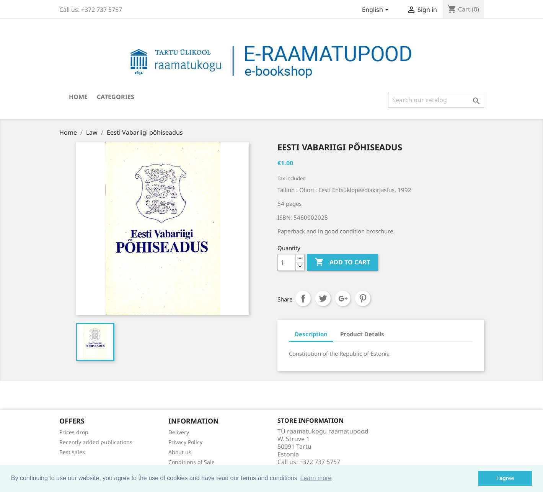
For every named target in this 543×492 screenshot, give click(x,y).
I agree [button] (505, 478)
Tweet (323, 298)
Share (303, 298)
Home (78, 97)
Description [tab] (311, 334)
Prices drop (73, 432)
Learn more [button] (315, 478)
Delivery (178, 432)
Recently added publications (95, 442)
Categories (115, 97)
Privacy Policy (185, 442)
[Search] (436, 100)
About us (179, 452)
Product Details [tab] (362, 334)
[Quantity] (286, 262)
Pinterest (362, 298)
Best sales (72, 452)
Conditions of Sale (191, 462)
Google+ (343, 298)
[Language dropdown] (376, 10)
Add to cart (342, 262)
